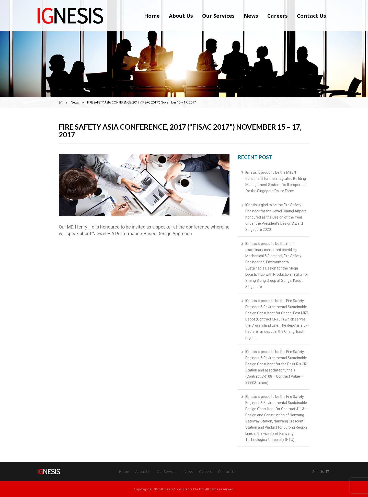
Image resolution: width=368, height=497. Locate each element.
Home (152, 15)
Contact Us (311, 15)
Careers (277, 15)
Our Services (218, 15)
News (251, 15)
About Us (181, 15)
